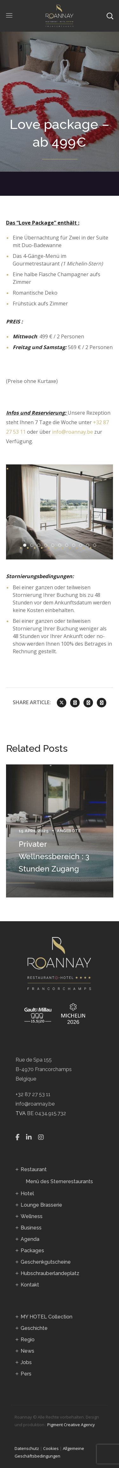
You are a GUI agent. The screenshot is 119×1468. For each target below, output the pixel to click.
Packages (32, 1251)
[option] (59, 830)
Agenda (30, 1239)
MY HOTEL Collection (46, 1317)
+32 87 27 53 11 (33, 1094)
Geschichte (34, 1328)
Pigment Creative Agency (71, 1424)
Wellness (32, 1216)
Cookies (51, 1448)
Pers (26, 1374)
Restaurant (34, 1169)
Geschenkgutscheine (46, 1262)
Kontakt (30, 1285)
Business (31, 1228)
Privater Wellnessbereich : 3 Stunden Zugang (54, 856)
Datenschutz (27, 1448)
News (27, 1351)
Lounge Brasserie (41, 1205)
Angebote (69, 830)
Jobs (26, 1362)
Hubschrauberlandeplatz (50, 1273)
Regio (28, 1340)
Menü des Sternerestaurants (59, 1181)
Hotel (27, 1193)
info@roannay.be (72, 431)
